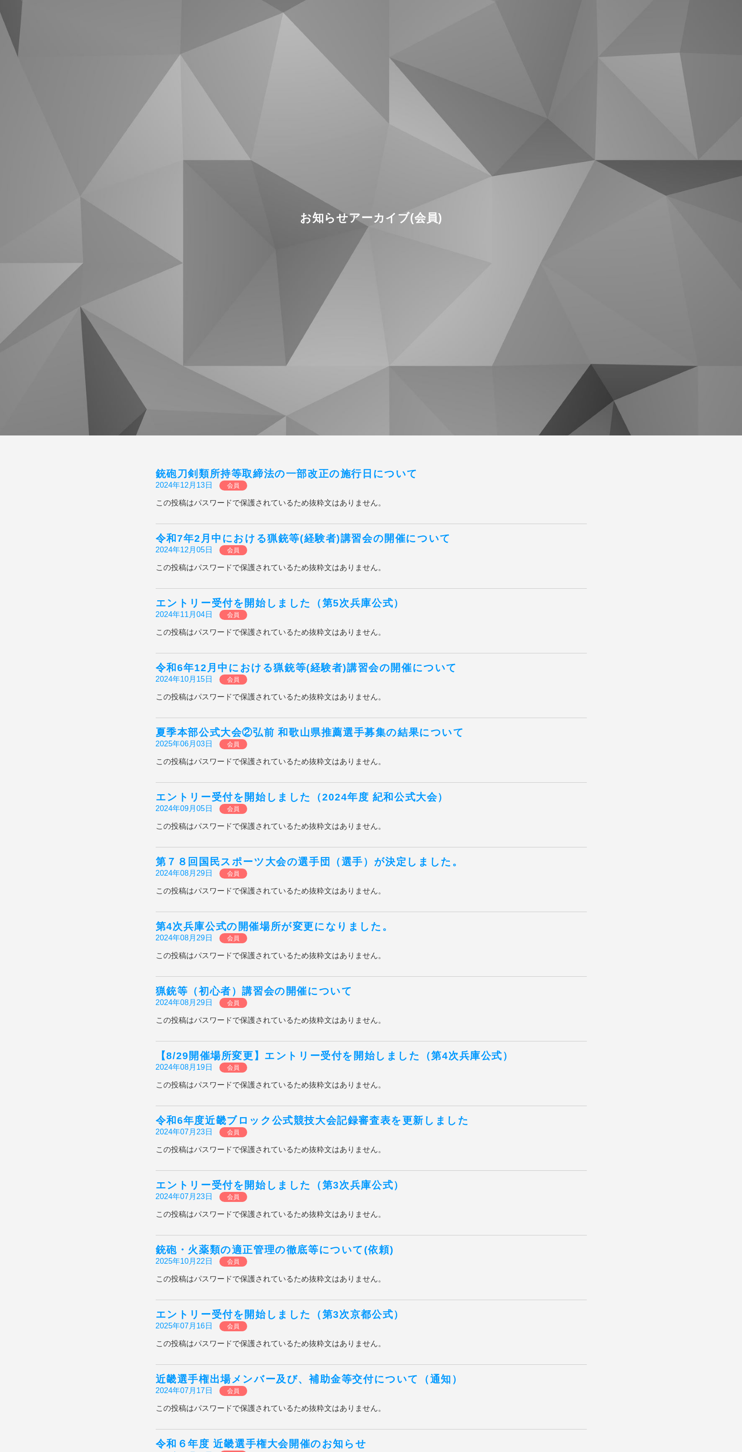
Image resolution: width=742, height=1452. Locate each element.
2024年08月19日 (184, 1067)
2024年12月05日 (184, 550)
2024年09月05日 (184, 808)
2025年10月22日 (184, 1261)
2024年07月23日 (184, 1132)
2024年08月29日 (184, 873)
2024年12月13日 (184, 485)
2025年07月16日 (184, 1326)
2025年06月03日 (184, 744)
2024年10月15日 (184, 679)
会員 (233, 485)
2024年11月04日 (184, 614)
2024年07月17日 (184, 1390)
